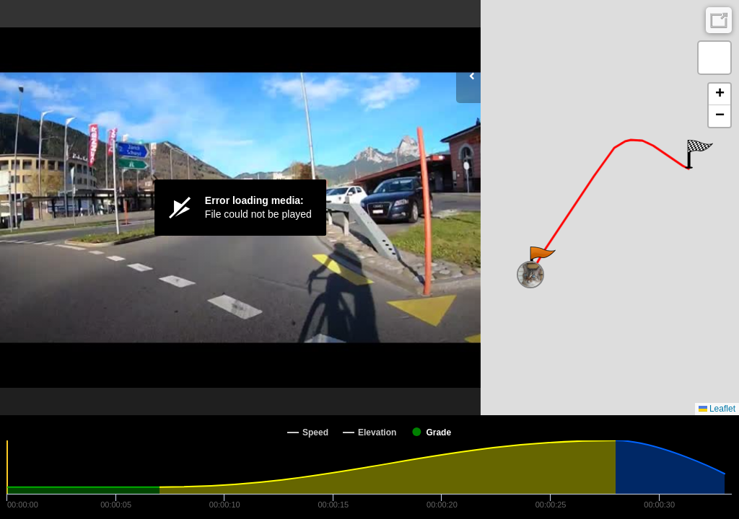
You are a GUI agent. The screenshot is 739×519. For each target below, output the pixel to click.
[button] (542, 261)
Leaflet (717, 409)
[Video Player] (240, 207)
